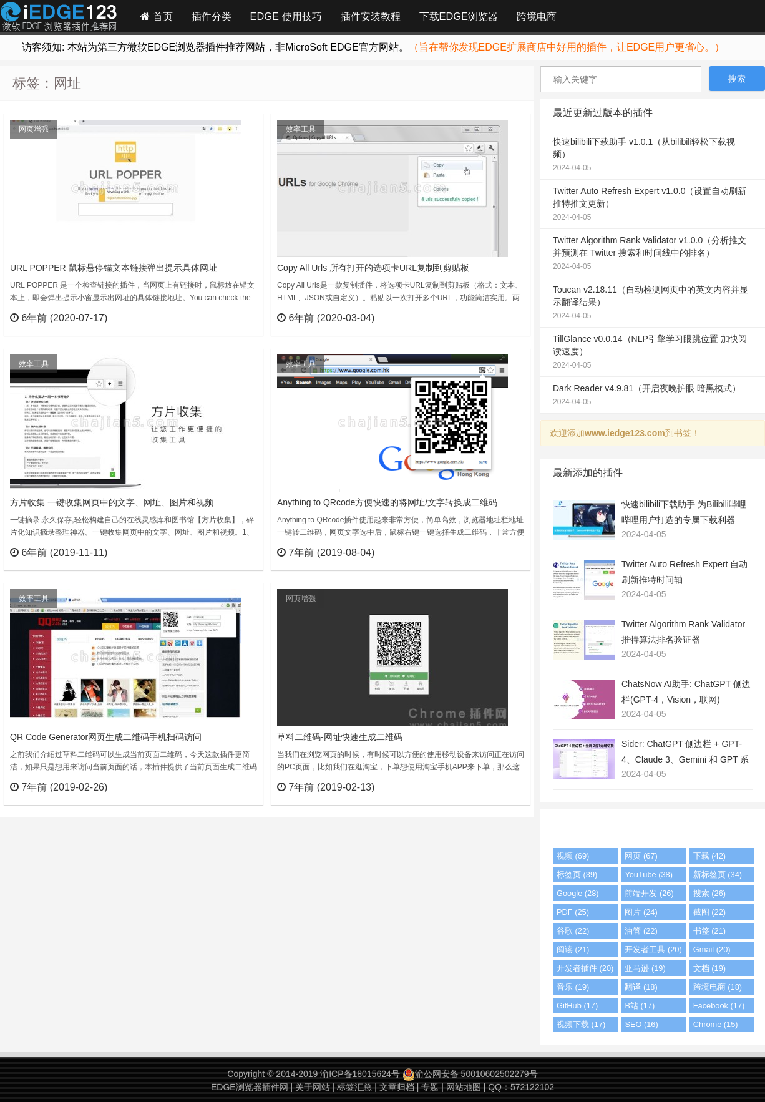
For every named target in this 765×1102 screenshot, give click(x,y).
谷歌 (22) (573, 930)
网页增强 (34, 129)
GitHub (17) (577, 1005)
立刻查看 (231, 317)
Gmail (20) (712, 949)
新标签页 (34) (717, 874)
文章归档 (396, 1087)
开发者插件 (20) (585, 968)
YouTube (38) (649, 874)
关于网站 (312, 1087)
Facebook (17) (719, 1005)
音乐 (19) (573, 987)
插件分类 (211, 16)
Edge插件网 (58, 18)
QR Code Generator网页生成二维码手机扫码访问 (106, 737)
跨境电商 (537, 16)
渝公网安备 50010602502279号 (470, 1074)
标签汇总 (354, 1087)
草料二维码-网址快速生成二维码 (339, 737)
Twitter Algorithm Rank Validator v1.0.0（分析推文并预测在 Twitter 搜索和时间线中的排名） (653, 254)
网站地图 (463, 1087)
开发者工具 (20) (653, 949)
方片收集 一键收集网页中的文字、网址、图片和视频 (111, 502)
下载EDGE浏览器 (458, 16)
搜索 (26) (709, 893)
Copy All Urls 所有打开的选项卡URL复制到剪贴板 (373, 268)
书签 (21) (709, 930)
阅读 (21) (573, 949)
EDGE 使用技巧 (286, 16)
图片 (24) (641, 912)
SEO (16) (641, 1024)
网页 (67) (641, 856)
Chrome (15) (715, 1024)
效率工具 (301, 129)
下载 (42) (709, 856)
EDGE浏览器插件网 (249, 1087)
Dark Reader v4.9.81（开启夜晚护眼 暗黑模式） (653, 395)
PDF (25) (573, 912)
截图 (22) (709, 912)
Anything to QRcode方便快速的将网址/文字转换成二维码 (387, 502)
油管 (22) (641, 930)
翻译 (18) (641, 987)
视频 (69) (573, 856)
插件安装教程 (371, 16)
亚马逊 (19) (645, 968)
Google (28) (578, 893)
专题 (430, 1087)
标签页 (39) (577, 874)
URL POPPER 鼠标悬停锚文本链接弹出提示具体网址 (113, 268)
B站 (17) (640, 1005)
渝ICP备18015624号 (360, 1074)
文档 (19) (709, 968)
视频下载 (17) (581, 1024)
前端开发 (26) (649, 893)
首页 (156, 16)
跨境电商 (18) (717, 987)
